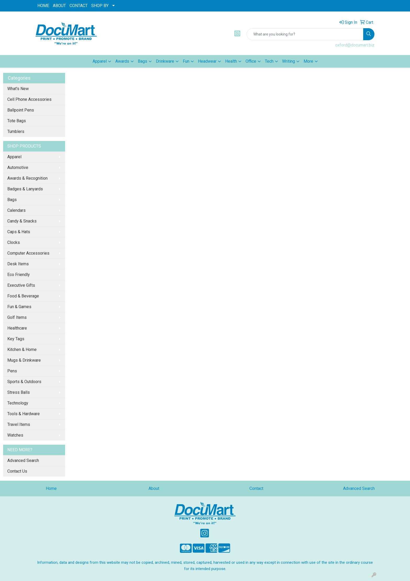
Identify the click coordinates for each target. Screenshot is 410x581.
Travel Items (18, 424)
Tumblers (15, 131)
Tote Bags (16, 120)
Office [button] (251, 61)
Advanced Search (23, 460)
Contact (256, 488)
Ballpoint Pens (20, 110)
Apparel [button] (100, 61)
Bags (12, 199)
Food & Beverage (23, 296)
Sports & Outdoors (24, 381)
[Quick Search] (305, 34)
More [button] (308, 61)
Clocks (13, 242)
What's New (18, 88)
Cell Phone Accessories (29, 99)
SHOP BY (100, 5)
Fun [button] (186, 61)
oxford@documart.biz (354, 45)
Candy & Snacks (22, 221)
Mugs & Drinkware (24, 360)
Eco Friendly (18, 274)
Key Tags (15, 338)
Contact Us (17, 471)
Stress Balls (18, 392)
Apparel (14, 156)
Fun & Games (19, 306)
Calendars (16, 210)
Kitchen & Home (22, 349)
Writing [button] (288, 61)
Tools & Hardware (23, 413)
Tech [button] (269, 61)
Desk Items (18, 263)
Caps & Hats (18, 231)
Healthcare (17, 328)
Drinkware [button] (165, 61)
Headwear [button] (207, 61)
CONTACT (79, 5)
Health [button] (231, 61)
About (154, 488)
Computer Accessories (28, 253)
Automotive (17, 167)
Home (51, 488)
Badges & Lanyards (25, 188)
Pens (12, 370)
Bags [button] (142, 61)
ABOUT (59, 5)
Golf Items (17, 317)
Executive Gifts (21, 285)
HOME (43, 5)
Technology (17, 403)
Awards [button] (122, 61)
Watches (15, 435)
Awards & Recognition (27, 178)
